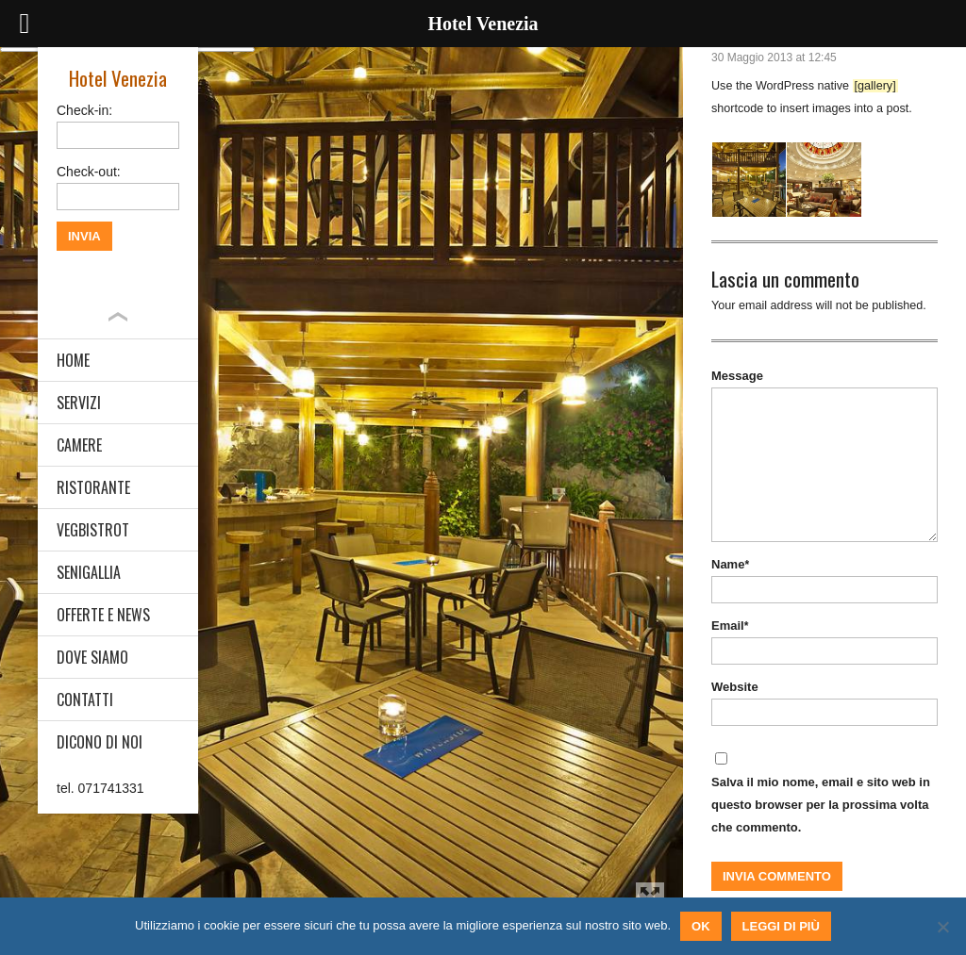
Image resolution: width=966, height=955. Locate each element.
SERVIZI (79, 402)
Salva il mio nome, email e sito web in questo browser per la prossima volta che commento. (820, 804)
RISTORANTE (93, 487)
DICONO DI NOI (99, 742)
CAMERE (79, 445)
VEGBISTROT (93, 530)
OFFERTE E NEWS (103, 614)
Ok (700, 926)
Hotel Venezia (118, 78)
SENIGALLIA (89, 572)
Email (729, 625)
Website (734, 687)
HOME (73, 360)
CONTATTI (85, 699)
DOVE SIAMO (92, 657)
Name (730, 564)
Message (737, 376)
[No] (942, 926)
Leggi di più (781, 926)
